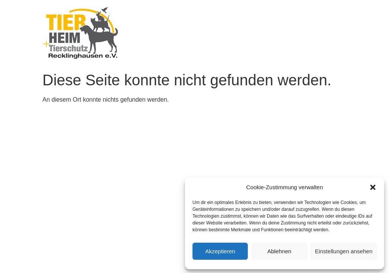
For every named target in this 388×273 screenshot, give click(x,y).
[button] (373, 187)
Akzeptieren (220, 251)
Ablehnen (279, 251)
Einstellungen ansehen (343, 251)
